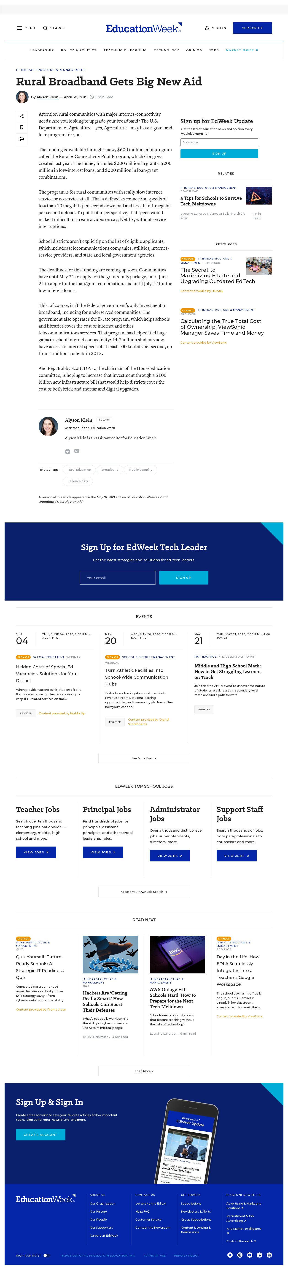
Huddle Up (77, 713)
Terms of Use (155, 1255)
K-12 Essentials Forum (237, 656)
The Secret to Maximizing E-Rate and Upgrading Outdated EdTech (217, 275)
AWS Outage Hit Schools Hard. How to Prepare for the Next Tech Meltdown (173, 998)
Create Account (41, 1135)
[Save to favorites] (21, 127)
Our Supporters (101, 1227)
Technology (166, 50)
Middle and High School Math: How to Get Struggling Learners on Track (227, 671)
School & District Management (148, 657)
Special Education (48, 657)
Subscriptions (191, 1203)
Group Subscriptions (196, 1219)
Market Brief (242, 50)
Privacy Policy (186, 1255)
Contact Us (145, 1195)
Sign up (183, 577)
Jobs (214, 50)
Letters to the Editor (150, 1203)
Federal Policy (78, 481)
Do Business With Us (243, 1195)
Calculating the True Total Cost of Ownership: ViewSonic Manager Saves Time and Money (222, 327)
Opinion (194, 50)
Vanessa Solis (219, 213)
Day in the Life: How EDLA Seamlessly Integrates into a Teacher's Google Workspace (238, 970)
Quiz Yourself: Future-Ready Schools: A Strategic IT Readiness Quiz (40, 967)
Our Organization (103, 1203)
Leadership (42, 50)
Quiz (19, 949)
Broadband (110, 469)
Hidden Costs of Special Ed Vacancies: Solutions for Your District (47, 673)
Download (189, 191)
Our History (98, 1211)
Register (26, 713)
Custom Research (241, 1241)
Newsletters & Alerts (196, 1211)
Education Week (103, 428)
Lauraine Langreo (193, 213)
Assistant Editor (77, 428)
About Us (97, 1195)
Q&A (86, 986)
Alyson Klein (47, 97)
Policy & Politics (79, 50)
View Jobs (36, 852)
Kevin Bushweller (95, 1037)
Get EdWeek (191, 1195)
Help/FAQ (142, 1211)
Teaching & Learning (125, 50)
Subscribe (252, 28)
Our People (98, 1219)
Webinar (73, 657)
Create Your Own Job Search (144, 891)
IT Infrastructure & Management (51, 70)
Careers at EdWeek (104, 1235)
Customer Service (148, 1219)
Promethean (56, 1009)
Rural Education (79, 469)
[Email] (118, 578)
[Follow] (104, 420)
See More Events (144, 758)
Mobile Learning (141, 469)
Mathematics (205, 656)
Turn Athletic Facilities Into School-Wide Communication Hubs (136, 677)
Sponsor (212, 263)
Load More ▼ (144, 1071)
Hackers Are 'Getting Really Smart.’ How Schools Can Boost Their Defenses (105, 1001)
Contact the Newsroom (152, 1227)
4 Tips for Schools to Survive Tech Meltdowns (211, 201)
